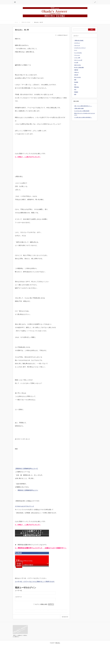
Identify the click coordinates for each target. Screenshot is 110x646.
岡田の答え (57, 642)
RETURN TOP (65, 616)
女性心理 (76, 74)
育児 (75, 89)
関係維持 (76, 91)
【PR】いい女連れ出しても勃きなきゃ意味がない (20, 636)
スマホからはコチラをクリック (24, 506)
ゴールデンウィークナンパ (80, 47)
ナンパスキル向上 (78, 52)
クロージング (77, 45)
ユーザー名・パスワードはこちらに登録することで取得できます (34, 581)
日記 (75, 84)
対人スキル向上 (77, 77)
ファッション (77, 55)
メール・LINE (77, 57)
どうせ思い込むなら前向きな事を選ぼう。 (83, 117)
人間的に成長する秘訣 (79, 108)
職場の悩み (76, 87)
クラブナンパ (77, 42)
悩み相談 (76, 82)
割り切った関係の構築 (79, 67)
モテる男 (76, 62)
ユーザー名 (18, 590)
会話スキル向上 (77, 64)
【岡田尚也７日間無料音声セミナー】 (26, 468)
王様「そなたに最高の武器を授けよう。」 (83, 105)
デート (75, 50)
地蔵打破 (76, 69)
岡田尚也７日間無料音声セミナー (28, 490)
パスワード (18, 597)
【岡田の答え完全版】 (79, 40)
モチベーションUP (78, 60)
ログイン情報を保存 (41, 604)
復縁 (75, 79)
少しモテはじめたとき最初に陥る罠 (81, 110)
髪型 (75, 94)
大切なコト (76, 72)
